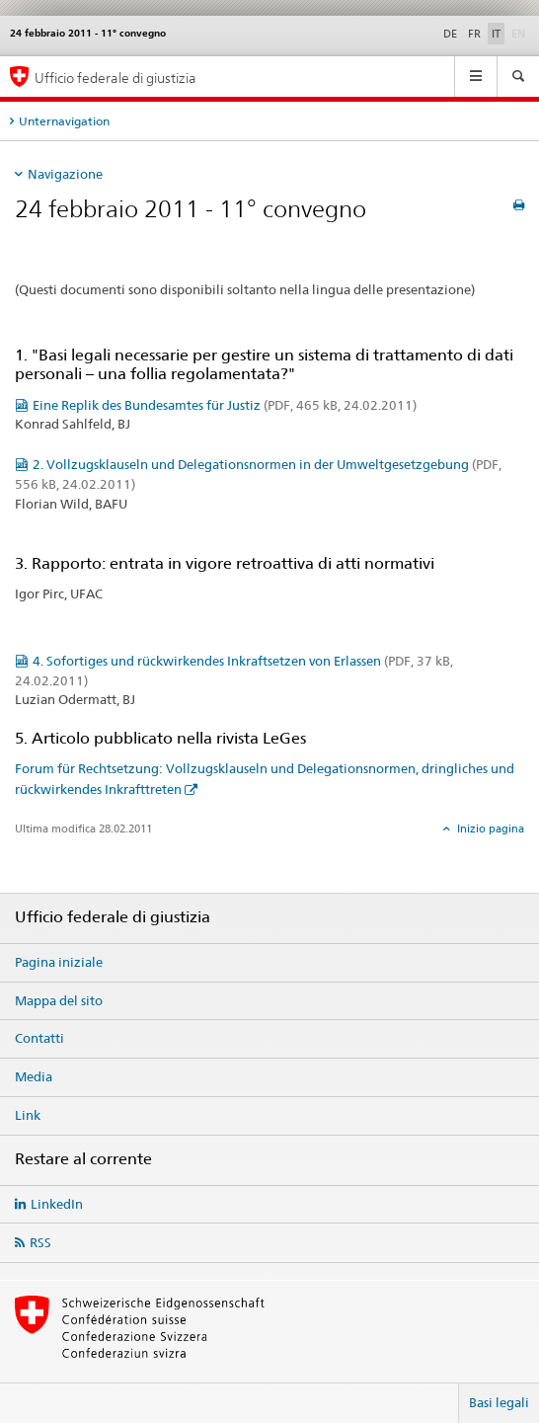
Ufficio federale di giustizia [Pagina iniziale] (115, 77)
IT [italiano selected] (496, 33)
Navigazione (65, 174)
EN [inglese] (520, 32)
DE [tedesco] (450, 33)
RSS (40, 1242)
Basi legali (499, 1402)
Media (33, 1076)
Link (27, 1115)
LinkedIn (57, 1204)
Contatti (39, 1038)
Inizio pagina (489, 828)
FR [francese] (474, 33)
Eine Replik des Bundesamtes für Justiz (225, 405)
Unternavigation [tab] (64, 121)
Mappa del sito (59, 1000)
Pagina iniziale (59, 962)
